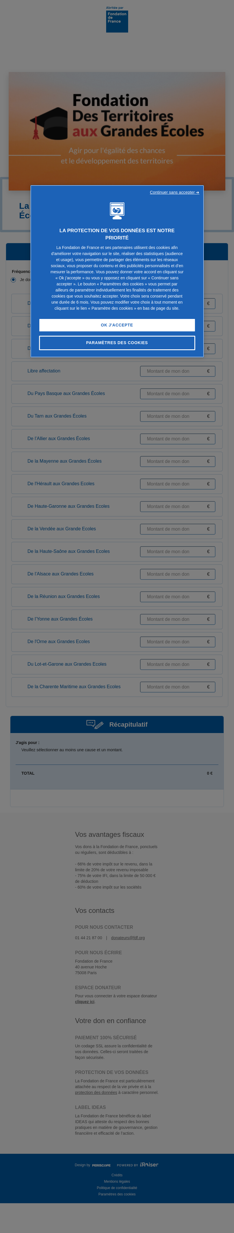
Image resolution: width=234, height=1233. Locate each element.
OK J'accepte (117, 325)
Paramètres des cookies (117, 342)
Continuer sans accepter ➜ (174, 192)
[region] (117, 271)
